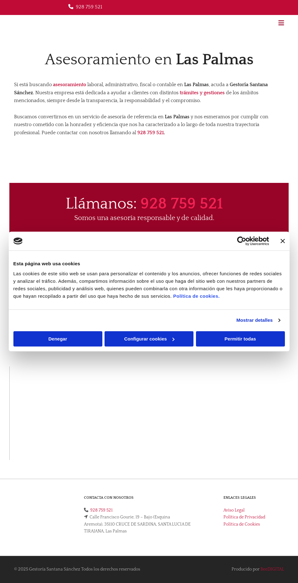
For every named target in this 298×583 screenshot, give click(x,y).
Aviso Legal (234, 510)
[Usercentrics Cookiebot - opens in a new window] (241, 241)
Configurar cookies (149, 338)
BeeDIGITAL (272, 569)
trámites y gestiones (202, 93)
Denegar (57, 338)
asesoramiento (69, 84)
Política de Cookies (241, 524)
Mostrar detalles (254, 320)
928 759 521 (89, 7)
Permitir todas (240, 338)
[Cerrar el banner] (283, 241)
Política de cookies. (196, 296)
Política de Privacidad (244, 517)
